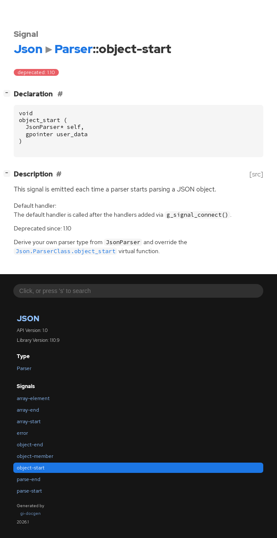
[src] (256, 174)
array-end (28, 409)
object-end (30, 444)
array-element (33, 398)
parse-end (28, 479)
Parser (24, 368)
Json (28, 318)
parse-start (29, 490)
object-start (31, 467)
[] (8, 93)
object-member (35, 456)
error (22, 433)
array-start (29, 421)
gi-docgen (30, 513)
